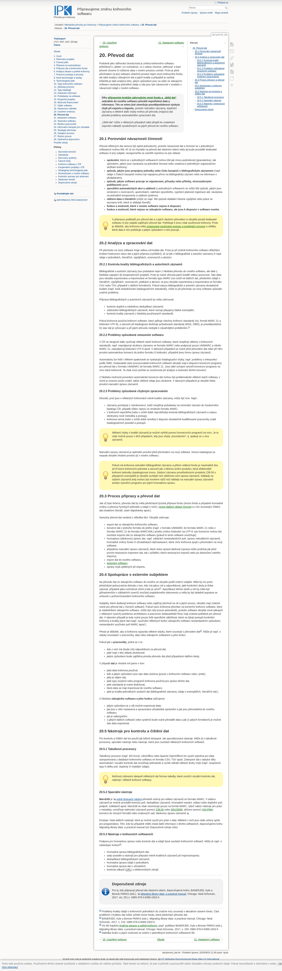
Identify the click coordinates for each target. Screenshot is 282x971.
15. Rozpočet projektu (64, 99)
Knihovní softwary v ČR (69, 164)
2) (160, 588)
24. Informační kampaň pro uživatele (71, 127)
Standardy (63, 155)
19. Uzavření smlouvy (64, 111)
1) (189, 327)
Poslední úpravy (189, 13)
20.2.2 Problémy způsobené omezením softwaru (210, 69)
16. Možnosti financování (66, 102)
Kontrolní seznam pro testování (73, 176)
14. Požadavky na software (67, 96)
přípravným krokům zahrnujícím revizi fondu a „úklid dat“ (142, 97)
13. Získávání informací (65, 93)
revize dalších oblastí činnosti (175, 506)
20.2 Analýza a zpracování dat (209, 57)
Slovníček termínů (67, 152)
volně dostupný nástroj (129, 799)
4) (120, 844)
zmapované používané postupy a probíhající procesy (175, 226)
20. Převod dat (149, 25)
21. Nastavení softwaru (65, 118)
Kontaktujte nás (65, 193)
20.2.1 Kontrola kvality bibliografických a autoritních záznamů (211, 62)
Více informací (10, 967)
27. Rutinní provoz (63, 136)
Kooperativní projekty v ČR (71, 167)
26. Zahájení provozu (64, 133)
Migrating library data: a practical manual (163, 893)
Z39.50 (160, 809)
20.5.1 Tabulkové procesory (210, 97)
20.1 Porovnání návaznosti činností (208, 52)
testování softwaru (117, 563)
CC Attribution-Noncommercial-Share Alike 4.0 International (190, 959)
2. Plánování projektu (64, 59)
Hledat (226, 7)
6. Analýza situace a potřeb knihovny (72, 71)
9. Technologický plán (64, 81)
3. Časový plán (61, 62)
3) (201, 631)
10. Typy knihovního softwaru (68, 84)
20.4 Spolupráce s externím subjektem (208, 86)
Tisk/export (59, 38)
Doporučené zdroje (67, 182)
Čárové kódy (64, 161)
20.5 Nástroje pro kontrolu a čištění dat (208, 92)
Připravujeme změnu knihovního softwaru (119, 25)
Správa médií (206, 13)
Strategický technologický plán (73, 170)
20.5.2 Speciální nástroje (209, 100)
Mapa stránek (221, 13)
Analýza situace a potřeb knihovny (138, 925)
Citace (57, 45)
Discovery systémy (67, 158)
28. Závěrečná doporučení (66, 139)
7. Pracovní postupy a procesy (68, 74)
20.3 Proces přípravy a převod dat (209, 81)
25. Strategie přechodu (65, 130)
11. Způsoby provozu (64, 87)
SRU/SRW (176, 809)
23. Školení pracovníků (65, 124)
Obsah (57, 51)
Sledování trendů (66, 179)
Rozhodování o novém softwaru (73, 173)
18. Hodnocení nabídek (65, 108)
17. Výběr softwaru (63, 105)
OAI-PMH (207, 809)
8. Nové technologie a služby (68, 78)
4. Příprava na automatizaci (67, 65)
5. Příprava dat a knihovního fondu (70, 68)
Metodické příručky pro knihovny (80, 25)
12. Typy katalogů (62, 90)
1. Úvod (57, 56)
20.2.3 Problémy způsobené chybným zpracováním (210, 75)
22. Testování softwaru (65, 121)
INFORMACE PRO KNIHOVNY (72, 200)
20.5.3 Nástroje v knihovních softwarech (211, 104)
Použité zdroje (61, 142)
